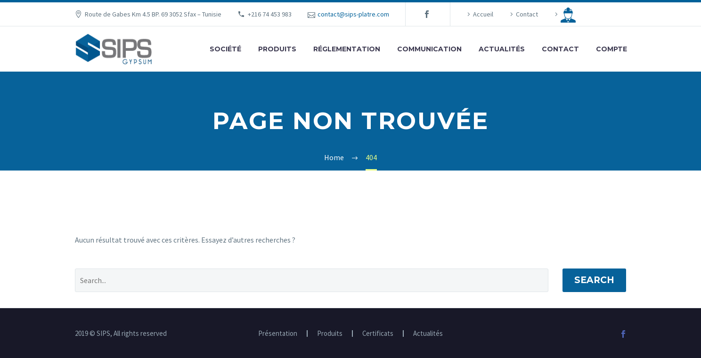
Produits (277, 49)
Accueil (483, 14)
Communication (429, 49)
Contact (527, 14)
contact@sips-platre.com (353, 14)
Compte (611, 49)
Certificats (377, 333)
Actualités (502, 49)
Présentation (277, 333)
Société (225, 49)
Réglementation (346, 49)
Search (594, 280)
